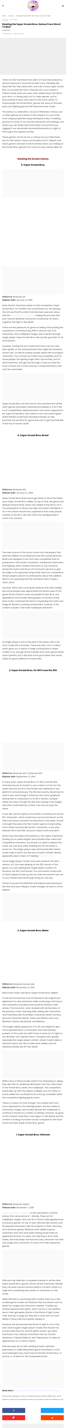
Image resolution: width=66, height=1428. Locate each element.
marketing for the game (23, 295)
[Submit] (12, 1344)
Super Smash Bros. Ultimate (16, 1139)
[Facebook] (27, 1422)
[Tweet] (33, 1336)
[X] (31, 1422)
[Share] (12, 1336)
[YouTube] (34, 1422)
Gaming (5, 20)
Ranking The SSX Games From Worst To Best (37, 1317)
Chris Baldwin (7, 34)
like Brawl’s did (46, 809)
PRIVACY (43, 1417)
